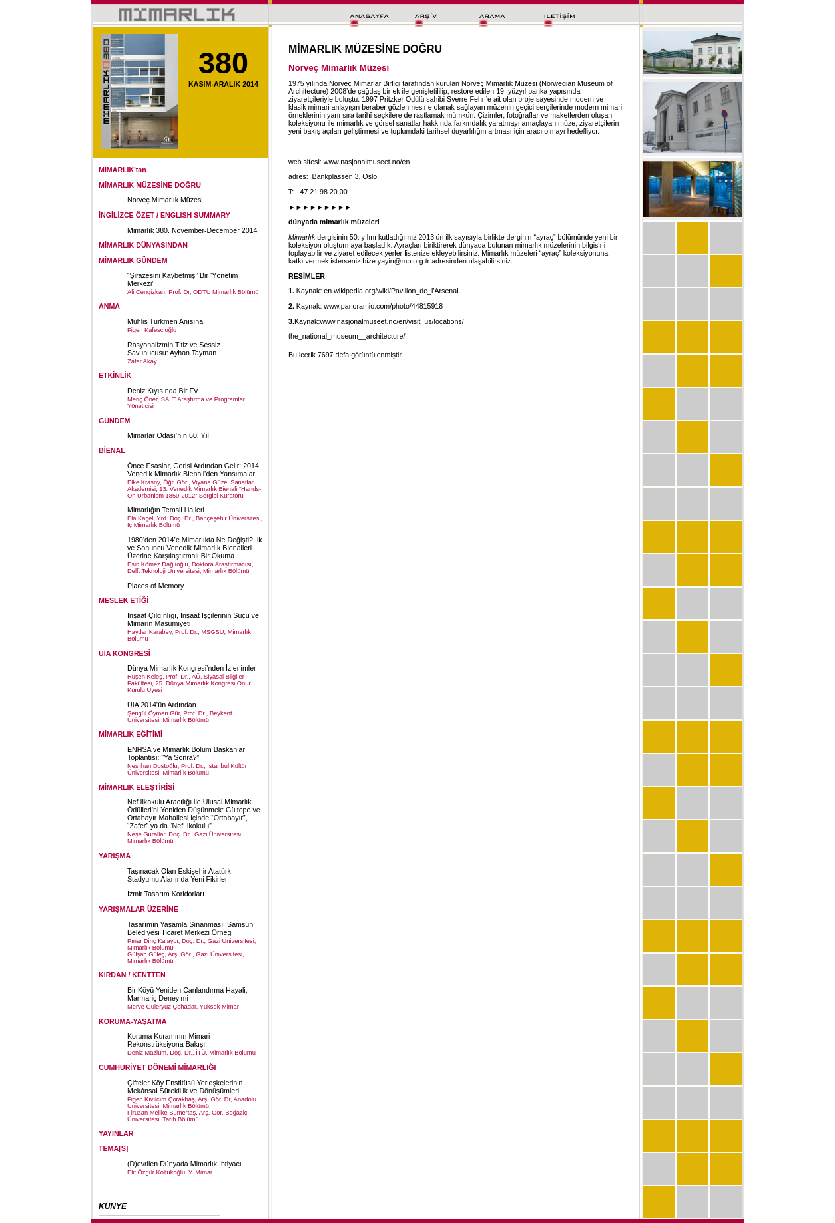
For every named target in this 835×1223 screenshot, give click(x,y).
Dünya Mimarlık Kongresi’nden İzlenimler (191, 668)
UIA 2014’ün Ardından (161, 705)
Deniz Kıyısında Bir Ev (162, 391)
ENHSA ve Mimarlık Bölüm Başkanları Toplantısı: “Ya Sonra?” (187, 753)
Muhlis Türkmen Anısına (165, 321)
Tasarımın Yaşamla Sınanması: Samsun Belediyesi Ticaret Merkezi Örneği (190, 928)
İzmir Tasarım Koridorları (165, 894)
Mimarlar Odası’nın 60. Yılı (169, 435)
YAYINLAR (116, 1133)
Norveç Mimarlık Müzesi (165, 200)
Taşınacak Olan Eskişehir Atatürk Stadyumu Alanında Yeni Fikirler (179, 875)
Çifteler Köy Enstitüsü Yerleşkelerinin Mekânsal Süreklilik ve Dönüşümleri (185, 1087)
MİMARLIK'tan (122, 170)
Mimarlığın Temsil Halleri (165, 510)
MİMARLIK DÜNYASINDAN (143, 245)
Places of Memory (155, 586)
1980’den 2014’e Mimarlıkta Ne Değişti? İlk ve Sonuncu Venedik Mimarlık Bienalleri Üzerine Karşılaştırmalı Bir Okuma (194, 548)
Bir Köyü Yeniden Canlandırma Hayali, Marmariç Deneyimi (187, 994)
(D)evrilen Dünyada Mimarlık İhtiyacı (184, 1164)
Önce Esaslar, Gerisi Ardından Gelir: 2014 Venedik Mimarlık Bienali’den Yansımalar (193, 470)
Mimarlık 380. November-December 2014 (192, 230)
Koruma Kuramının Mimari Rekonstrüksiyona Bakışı (168, 1040)
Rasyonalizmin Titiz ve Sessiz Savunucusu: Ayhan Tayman (173, 349)
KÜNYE (113, 1206)
